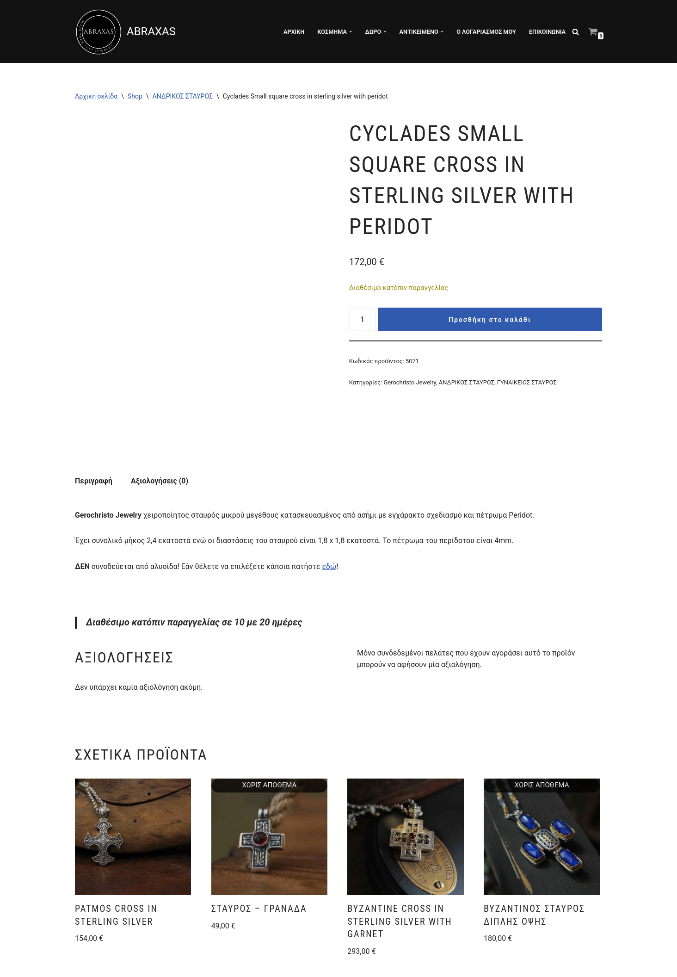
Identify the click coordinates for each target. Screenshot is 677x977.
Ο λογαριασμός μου (486, 31)
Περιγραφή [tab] (93, 431)
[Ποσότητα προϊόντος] (362, 320)
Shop (135, 96)
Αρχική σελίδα (96, 96)
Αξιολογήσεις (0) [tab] (159, 431)
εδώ (330, 517)
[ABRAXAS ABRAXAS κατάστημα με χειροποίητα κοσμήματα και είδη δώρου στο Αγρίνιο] (125, 31)
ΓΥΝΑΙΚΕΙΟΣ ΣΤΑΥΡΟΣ (527, 382)
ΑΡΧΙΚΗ (293, 31)
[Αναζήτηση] (575, 31)
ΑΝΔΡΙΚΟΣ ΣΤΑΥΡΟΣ (183, 96)
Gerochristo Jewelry (410, 382)
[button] (350, 31)
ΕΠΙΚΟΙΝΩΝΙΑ (547, 31)
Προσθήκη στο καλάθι (490, 320)
